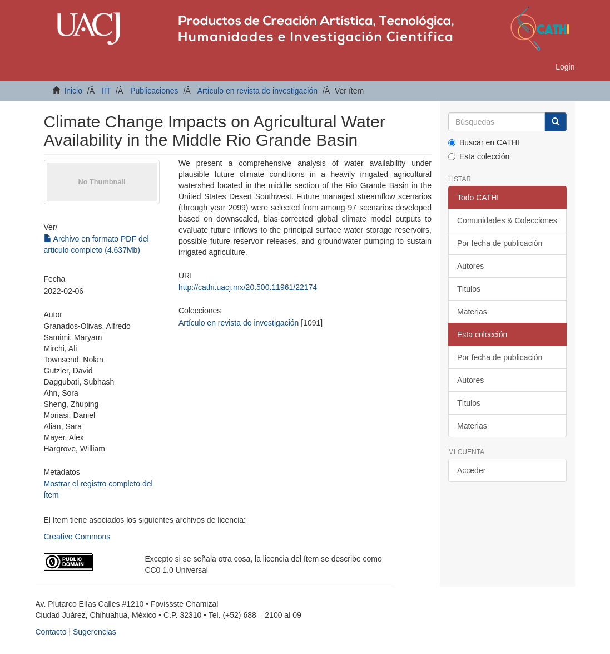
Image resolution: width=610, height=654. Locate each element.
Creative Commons (77, 536)
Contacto (51, 631)
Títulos (468, 288)
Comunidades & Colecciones (507, 220)
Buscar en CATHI (483, 142)
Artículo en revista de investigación (257, 90)
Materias (472, 311)
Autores (470, 266)
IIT (106, 90)
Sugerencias (94, 631)
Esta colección (478, 156)
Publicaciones (154, 90)
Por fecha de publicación (499, 243)
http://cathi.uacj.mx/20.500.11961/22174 (247, 287)
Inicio (73, 90)
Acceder (471, 470)
